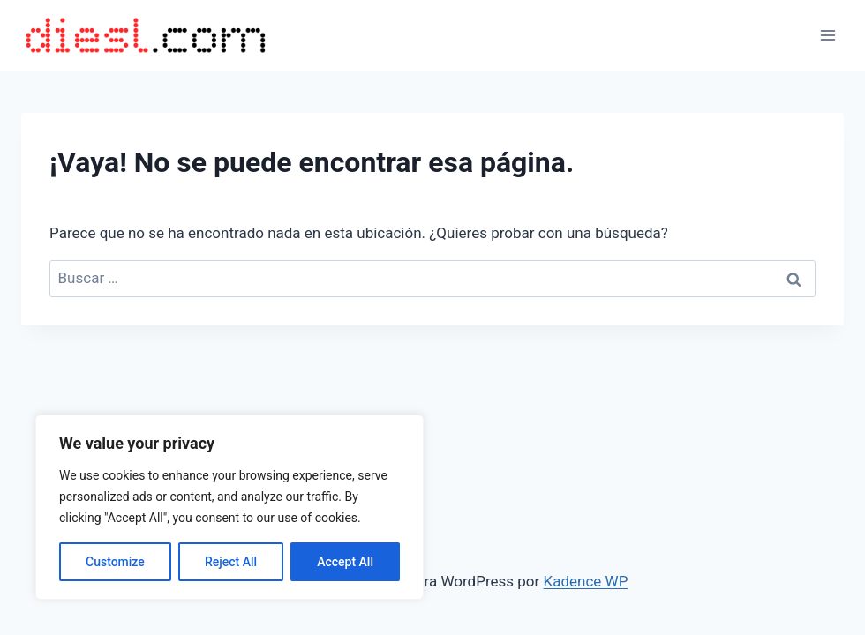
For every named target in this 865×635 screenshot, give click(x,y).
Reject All (231, 562)
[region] (229, 507)
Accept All (345, 562)
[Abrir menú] (827, 35)
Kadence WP (586, 581)
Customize (115, 562)
